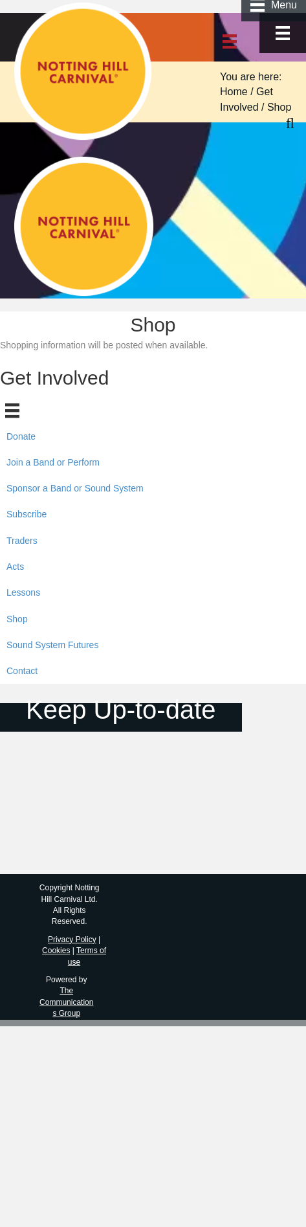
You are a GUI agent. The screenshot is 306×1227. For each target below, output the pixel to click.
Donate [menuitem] (21, 436)
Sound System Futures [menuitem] (52, 645)
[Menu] (282, 33)
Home (234, 91)
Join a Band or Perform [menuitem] (53, 462)
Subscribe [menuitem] (26, 514)
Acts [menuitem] (15, 566)
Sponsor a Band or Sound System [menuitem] (75, 488)
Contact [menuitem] (22, 671)
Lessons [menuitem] (23, 592)
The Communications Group (66, 1002)
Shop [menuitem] (17, 619)
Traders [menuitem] (22, 540)
